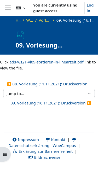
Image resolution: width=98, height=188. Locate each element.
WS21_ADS (29, 20)
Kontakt (55, 139)
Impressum (25, 139)
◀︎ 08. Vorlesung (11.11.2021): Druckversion (47, 83)
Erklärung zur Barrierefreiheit (43, 151)
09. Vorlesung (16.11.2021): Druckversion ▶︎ (50, 102)
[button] (21, 8)
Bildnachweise (44, 157)
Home (18, 20)
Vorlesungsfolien (45, 20)
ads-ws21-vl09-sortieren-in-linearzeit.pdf (46, 61)
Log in (90, 8)
